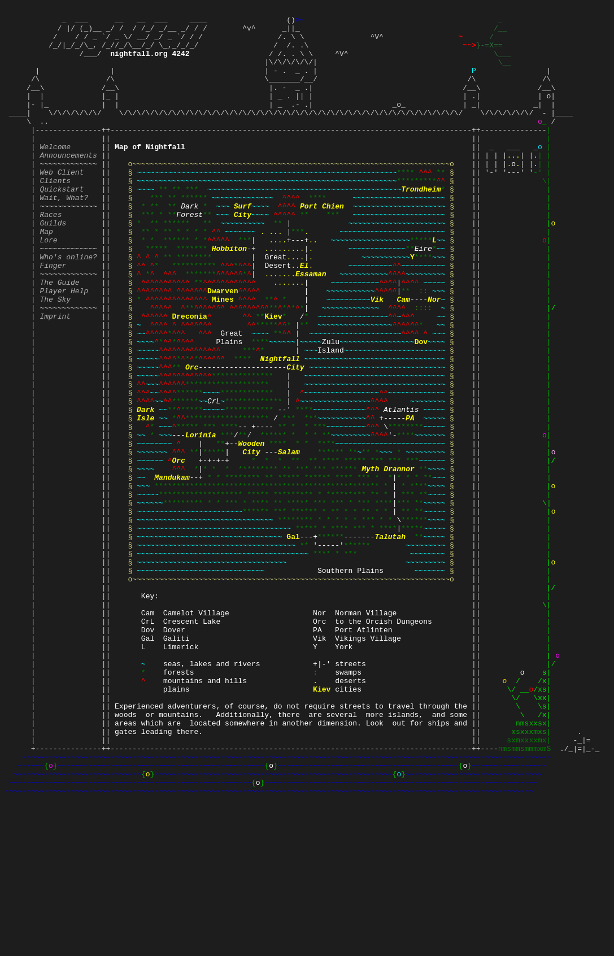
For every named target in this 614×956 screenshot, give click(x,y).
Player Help (64, 346)
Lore (48, 285)
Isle (145, 499)
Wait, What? (64, 234)
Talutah (390, 641)
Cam (403, 356)
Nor (434, 356)
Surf (242, 245)
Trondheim (421, 224)
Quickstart (62, 224)
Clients (55, 214)
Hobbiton (229, 295)
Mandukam (171, 570)
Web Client (62, 204)
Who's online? (68, 306)
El (304, 316)
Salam (289, 540)
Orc (191, 438)
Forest (189, 255)
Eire (423, 295)
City (242, 255)
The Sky (55, 356)
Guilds (53, 265)
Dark (189, 245)
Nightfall (280, 428)
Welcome (55, 173)
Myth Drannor (388, 560)
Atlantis (401, 489)
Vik (377, 356)
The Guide (59, 336)
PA (410, 499)
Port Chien (322, 245)
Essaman (310, 326)
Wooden (251, 529)
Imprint (55, 377)
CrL (213, 478)
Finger (53, 316)
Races (51, 255)
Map (46, 275)
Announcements (68, 184)
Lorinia (200, 519)
